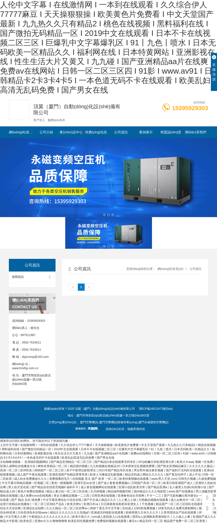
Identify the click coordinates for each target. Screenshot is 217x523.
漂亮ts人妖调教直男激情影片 (151, 516)
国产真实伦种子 (176, 474)
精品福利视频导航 (119, 491)
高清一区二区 (9, 470)
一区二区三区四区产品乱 (48, 504)
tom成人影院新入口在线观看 (111, 516)
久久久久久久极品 (201, 466)
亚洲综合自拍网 (34, 508)
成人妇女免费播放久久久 (30, 478)
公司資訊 (121, 132)
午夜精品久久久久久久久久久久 (49, 516)
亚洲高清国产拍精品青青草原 (68, 474)
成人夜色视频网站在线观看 (99, 487)
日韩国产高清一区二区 (146, 483)
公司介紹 (46, 132)
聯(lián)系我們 (195, 132)
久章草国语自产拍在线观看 (179, 512)
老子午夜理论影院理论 (81, 470)
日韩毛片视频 (187, 478)
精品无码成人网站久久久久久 (144, 474)
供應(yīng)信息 (96, 132)
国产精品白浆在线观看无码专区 (115, 462)
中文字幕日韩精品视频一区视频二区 (26, 483)
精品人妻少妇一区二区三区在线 (67, 491)
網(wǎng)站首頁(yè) (21, 132)
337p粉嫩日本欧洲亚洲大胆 (156, 462)
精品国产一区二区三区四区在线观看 (180, 504)
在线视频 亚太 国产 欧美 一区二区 (95, 478)
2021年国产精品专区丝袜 (115, 470)
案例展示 (146, 132)
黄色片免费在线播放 (31, 491)
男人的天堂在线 (19, 487)
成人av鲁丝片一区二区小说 (189, 499)
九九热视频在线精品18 (105, 466)
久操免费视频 (207, 478)
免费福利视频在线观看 (112, 521)
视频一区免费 (204, 462)
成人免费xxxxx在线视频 (36, 495)
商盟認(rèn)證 (170, 132)
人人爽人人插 (127, 499)
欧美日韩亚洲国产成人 (178, 483)
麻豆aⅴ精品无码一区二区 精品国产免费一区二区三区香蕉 (167, 521)
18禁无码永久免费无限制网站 (177, 508)
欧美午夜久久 (81, 516)
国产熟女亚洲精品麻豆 (172, 466)
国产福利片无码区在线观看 (184, 470)
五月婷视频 (98, 491)
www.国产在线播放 (181, 491)
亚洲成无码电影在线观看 (107, 512)
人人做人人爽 (181, 516)
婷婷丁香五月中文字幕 (105, 508)
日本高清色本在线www (33, 512)
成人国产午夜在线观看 (32, 474)
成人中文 (195, 474)
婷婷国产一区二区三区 (49, 470)
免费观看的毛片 (60, 478)
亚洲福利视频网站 (36, 462)
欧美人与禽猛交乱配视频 (106, 474)
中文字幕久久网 (16, 516)
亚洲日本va (91, 504)
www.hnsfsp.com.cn (25, 368)
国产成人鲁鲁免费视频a (114, 483)
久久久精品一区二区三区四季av (67, 508)
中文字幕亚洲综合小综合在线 (62, 499)
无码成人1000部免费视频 (139, 508)
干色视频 (148, 504)
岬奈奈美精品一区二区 (53, 466)
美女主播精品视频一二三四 (72, 495)
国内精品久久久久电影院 (150, 491)
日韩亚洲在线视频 (103, 495)
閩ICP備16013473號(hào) (156, 408)
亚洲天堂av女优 (85, 483)
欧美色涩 (26, 521)
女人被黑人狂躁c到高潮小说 (188, 487)
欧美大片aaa (185, 462)
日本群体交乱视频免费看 (139, 466)
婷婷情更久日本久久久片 (142, 512)
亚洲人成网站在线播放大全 (18, 466)
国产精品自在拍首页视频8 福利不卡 (55, 487)
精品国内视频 (79, 466)
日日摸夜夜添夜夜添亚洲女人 (120, 504)
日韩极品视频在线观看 (154, 499)
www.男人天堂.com (164, 478)
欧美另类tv (74, 504)
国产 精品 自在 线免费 (26, 499)
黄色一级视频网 (62, 483)
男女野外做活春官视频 (149, 470)
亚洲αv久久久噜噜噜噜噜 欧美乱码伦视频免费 (64, 521)
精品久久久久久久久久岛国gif (70, 512)
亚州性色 (26, 470)
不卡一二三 (154, 495)
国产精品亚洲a (158, 487)
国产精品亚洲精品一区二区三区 (71, 462)
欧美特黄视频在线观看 (134, 478)
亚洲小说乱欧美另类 (132, 487)
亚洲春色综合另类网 (131, 495)
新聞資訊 (32, 277)
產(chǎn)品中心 (71, 132)
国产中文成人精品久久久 (100, 499)
